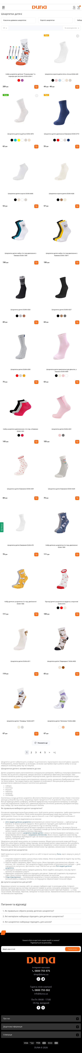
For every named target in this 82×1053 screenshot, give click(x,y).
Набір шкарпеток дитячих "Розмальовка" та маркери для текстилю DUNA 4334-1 (20, 75)
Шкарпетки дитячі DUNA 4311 (20, 661)
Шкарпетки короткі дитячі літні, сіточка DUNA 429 (61, 74)
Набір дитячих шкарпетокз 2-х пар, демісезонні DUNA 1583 (61, 546)
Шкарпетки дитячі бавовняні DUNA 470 (20, 545)
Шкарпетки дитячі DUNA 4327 (61, 310)
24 (5, 28)
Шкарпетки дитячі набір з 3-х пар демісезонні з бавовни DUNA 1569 (20, 254)
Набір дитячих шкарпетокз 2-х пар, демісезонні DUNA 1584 (20, 603)
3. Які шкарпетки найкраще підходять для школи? (27, 922)
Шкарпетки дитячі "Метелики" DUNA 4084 (61, 721)
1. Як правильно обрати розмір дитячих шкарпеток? (28, 911)
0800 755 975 (42, 970)
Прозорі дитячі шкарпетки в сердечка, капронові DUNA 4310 (61, 603)
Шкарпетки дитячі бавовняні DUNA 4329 (61, 489)
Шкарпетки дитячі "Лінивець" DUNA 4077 (20, 721)
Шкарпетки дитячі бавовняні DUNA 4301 (20, 489)
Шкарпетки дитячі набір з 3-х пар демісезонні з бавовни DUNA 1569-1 (61, 254)
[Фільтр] (1, 527)
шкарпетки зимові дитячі (33, 833)
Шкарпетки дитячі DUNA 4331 (61, 429)
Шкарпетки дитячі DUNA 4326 (20, 310)
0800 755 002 (42, 990)
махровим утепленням (38, 835)
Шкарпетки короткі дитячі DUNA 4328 (61, 193)
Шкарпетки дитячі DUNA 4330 (20, 369)
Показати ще (41, 743)
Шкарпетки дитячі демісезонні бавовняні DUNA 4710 (61, 134)
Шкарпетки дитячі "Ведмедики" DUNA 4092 (61, 661)
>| (54, 752)
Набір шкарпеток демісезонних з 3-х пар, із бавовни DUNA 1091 (20, 430)
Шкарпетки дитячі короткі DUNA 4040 (20, 193)
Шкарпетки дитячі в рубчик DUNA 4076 (20, 134)
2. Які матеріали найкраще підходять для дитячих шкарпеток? (33, 916)
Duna (59, 854)
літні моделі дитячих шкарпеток (18, 822)
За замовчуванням (72, 28)
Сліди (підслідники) (13, 877)
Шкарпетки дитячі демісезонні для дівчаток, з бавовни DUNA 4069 (61, 370)
